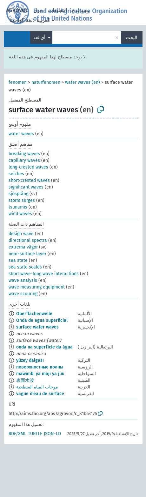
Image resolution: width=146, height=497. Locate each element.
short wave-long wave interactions (44, 273)
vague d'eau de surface (40, 393)
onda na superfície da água (44, 347)
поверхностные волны (39, 367)
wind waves (20, 213)
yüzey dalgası (30, 360)
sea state (18, 260)
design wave (21, 233)
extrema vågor (23, 247)
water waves (21, 133)
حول (38, 10)
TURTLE (35, 433)
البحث (131, 37)
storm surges (22, 200)
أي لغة (40, 37)
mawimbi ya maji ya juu (40, 373)
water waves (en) (82, 82)
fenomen (18, 82)
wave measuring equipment (37, 287)
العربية (43, 20)
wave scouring (23, 293)
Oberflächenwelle (34, 313)
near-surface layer (27, 253)
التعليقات (57, 10)
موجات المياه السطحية (37, 387)
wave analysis (23, 280)
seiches (16, 173)
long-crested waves (28, 167)
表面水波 (25, 380)
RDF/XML (17, 433)
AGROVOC (17, 10)
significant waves (26, 187)
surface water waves (37, 327)
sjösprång (18, 193)
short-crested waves (29, 180)
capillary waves (24, 160)
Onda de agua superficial (42, 320)
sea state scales (25, 267)
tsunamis (18, 207)
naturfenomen (45, 82)
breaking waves (24, 153)
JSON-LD (52, 433)
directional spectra (28, 240)
